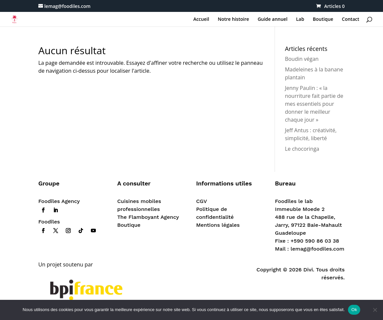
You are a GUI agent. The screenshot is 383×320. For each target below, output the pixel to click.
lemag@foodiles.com (317, 249)
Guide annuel (272, 19)
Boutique (323, 19)
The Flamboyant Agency (148, 217)
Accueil (201, 19)
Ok (354, 309)
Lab (300, 19)
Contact (350, 19)
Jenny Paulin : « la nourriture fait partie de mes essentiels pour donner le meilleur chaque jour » (314, 103)
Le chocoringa (302, 148)
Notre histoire (233, 19)
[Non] (374, 309)
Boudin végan (302, 58)
